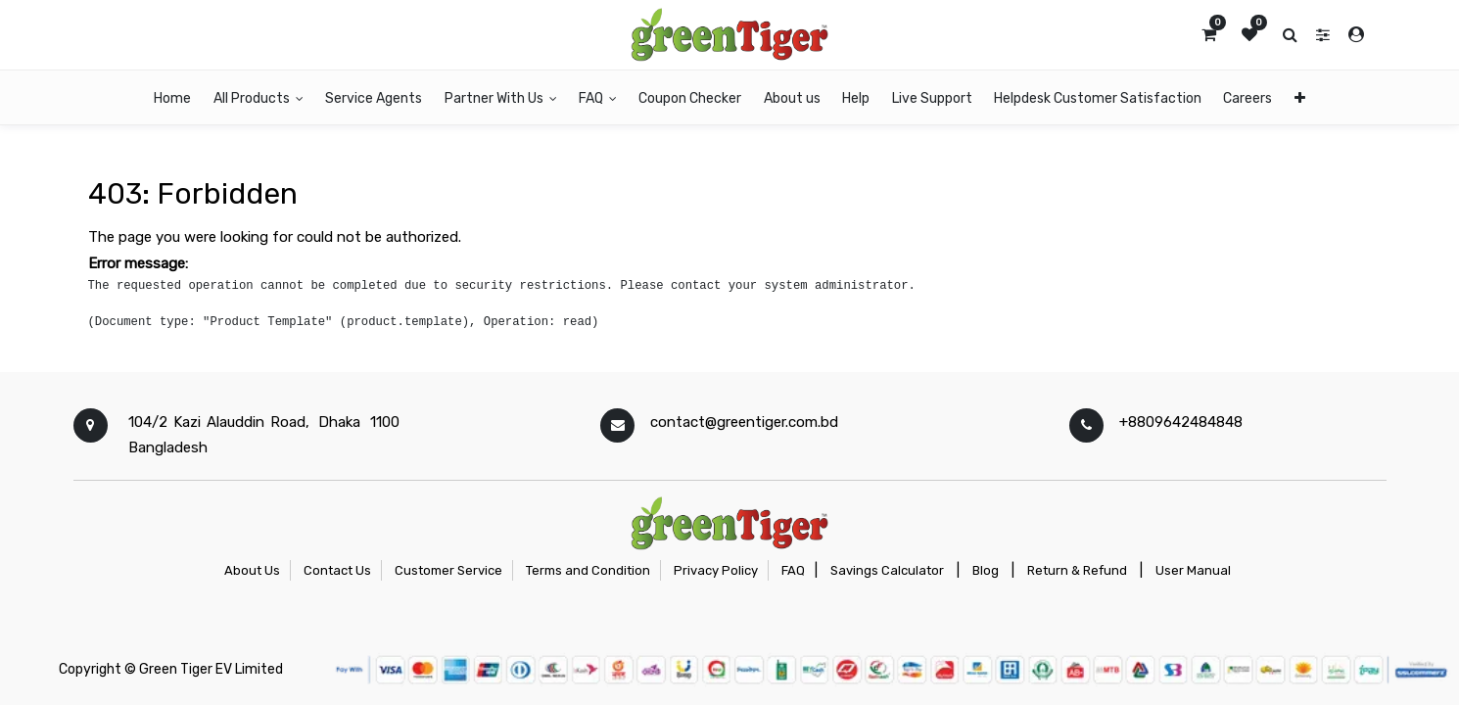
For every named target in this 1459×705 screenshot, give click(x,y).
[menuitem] (172, 97)
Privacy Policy (716, 570)
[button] (1299, 97)
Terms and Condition (588, 570)
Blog (985, 570)
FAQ (793, 570)
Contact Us (337, 570)
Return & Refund (1077, 570)
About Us (252, 570)
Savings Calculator (887, 570)
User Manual (1193, 570)
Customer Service (448, 570)
